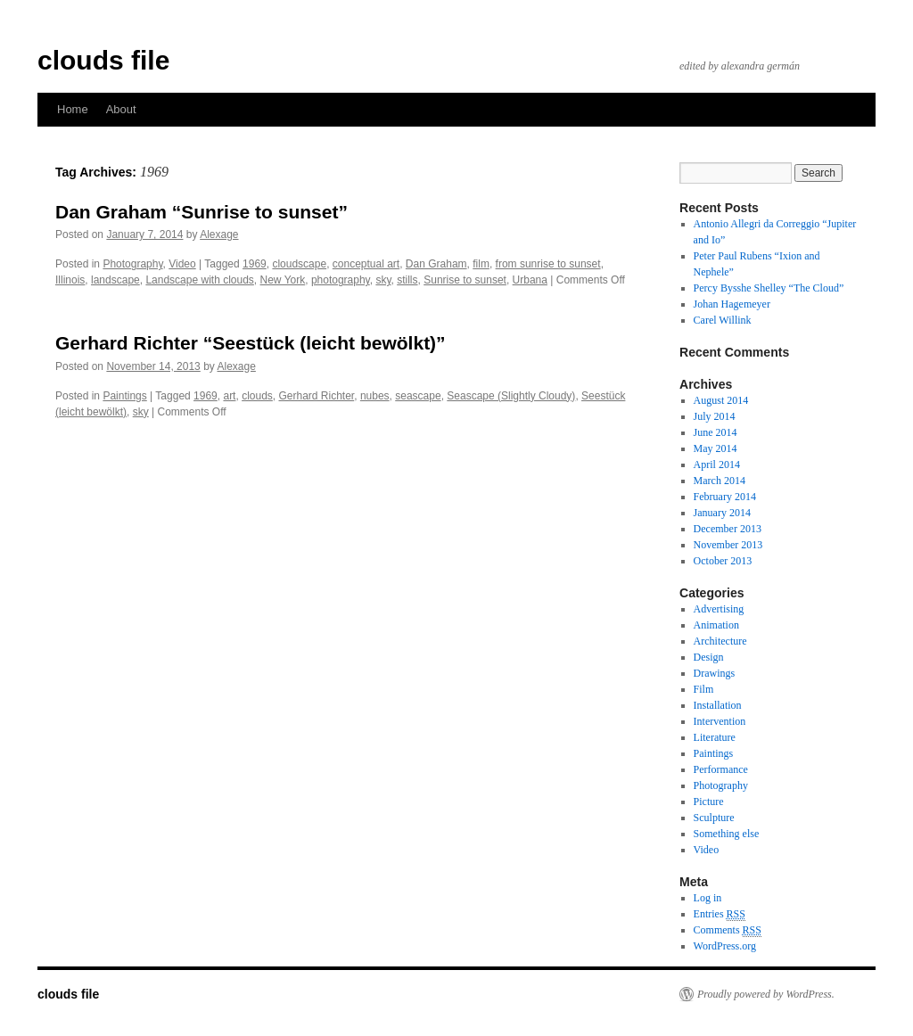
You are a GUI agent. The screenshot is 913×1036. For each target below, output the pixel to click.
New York (283, 280)
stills (407, 280)
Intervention (720, 721)
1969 (255, 264)
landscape (115, 280)
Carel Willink (723, 320)
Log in (708, 898)
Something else (727, 833)
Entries (719, 914)
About (121, 109)
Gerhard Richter (317, 396)
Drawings (715, 673)
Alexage (219, 234)
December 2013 (727, 528)
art (229, 396)
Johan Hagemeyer (732, 304)
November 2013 (728, 545)
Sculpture (714, 817)
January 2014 (722, 512)
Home (72, 109)
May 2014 (715, 448)
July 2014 (715, 416)
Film (704, 689)
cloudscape (299, 264)
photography (340, 280)
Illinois (70, 280)
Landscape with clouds (199, 280)
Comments (727, 930)
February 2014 (725, 496)
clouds (257, 396)
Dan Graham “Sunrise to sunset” (201, 211)
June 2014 (715, 432)
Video (182, 264)
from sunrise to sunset (548, 264)
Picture (709, 801)
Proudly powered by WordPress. (766, 994)
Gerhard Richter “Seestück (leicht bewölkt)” (250, 343)
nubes (375, 396)
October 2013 (723, 561)
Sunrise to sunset (465, 280)
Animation (716, 625)
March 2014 (719, 480)
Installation (718, 705)
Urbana (530, 280)
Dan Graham (436, 264)
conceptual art (366, 264)
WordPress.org (725, 946)
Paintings (124, 396)
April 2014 (717, 464)
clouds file (103, 60)
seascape (417, 396)
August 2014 (721, 400)
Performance (721, 769)
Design (709, 657)
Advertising (719, 609)
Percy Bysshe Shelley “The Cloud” (769, 288)
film (481, 264)
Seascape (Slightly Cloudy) (511, 396)
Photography (132, 264)
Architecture (720, 641)
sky (383, 280)
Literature (715, 737)
